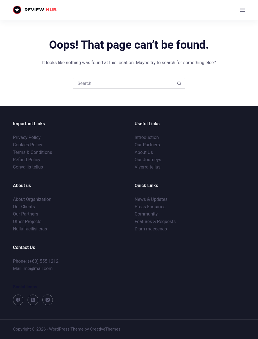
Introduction (147, 137)
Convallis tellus (28, 167)
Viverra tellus (147, 167)
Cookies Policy (27, 144)
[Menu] (242, 9)
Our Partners (147, 144)
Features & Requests (155, 221)
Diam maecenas (151, 229)
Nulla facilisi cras (30, 229)
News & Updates (151, 199)
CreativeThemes (105, 329)
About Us (144, 152)
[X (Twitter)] (33, 300)
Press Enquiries (150, 206)
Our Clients (24, 206)
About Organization (32, 199)
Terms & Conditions (32, 152)
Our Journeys (148, 159)
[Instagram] (47, 300)
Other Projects (27, 221)
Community (146, 214)
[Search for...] (123, 83)
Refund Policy (26, 159)
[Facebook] (18, 300)
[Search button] (179, 83)
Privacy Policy (27, 137)
